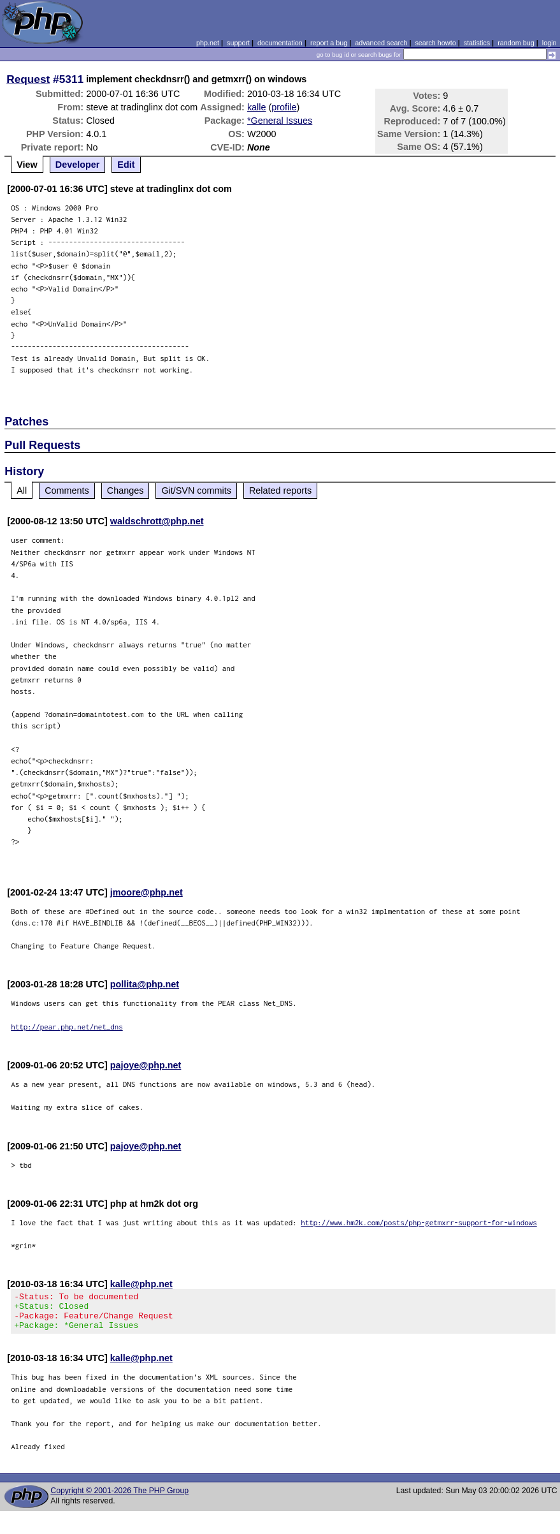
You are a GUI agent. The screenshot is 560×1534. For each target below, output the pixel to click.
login (549, 43)
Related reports (280, 490)
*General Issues (279, 120)
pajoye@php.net (146, 1065)
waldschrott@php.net (157, 521)
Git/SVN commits (196, 490)
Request (28, 79)
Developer (77, 164)
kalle (256, 107)
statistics (477, 43)
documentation (280, 43)
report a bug (328, 43)
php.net (207, 43)
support (238, 43)
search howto (435, 43)
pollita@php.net (144, 984)
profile (283, 107)
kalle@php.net (141, 1284)
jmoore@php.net (146, 892)
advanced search (381, 43)
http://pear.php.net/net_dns (67, 1026)
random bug (516, 43)
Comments (67, 490)
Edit (125, 164)
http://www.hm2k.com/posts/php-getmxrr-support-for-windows (419, 1222)
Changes (125, 490)
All (22, 490)
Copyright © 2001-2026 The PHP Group (119, 1498)
